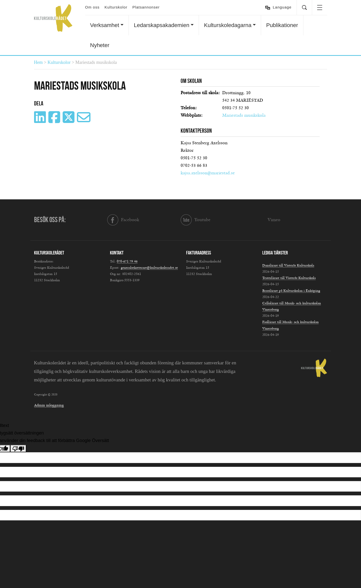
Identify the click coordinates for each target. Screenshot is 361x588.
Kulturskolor (115, 7)
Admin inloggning (49, 405)
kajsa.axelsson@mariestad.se (208, 173)
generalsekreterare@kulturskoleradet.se (149, 267)
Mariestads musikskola (244, 115)
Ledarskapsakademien (161, 25)
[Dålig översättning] (18, 448)
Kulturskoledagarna (228, 25)
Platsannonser (146, 7)
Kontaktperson (196, 130)
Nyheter (99, 45)
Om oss (92, 7)
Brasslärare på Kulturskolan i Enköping (291, 290)
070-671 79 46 (127, 261)
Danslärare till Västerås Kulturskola (288, 265)
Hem (38, 62)
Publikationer (282, 25)
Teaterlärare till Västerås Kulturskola (289, 278)
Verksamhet (104, 25)
